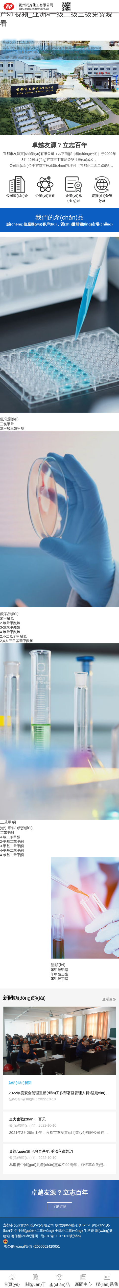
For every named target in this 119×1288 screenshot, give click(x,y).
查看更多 (109, 999)
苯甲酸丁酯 (59, 979)
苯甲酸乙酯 (59, 974)
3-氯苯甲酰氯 (10, 627)
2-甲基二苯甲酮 (12, 841)
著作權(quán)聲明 (24, 1236)
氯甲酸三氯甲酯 (12, 428)
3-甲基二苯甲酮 (12, 846)
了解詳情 (60, 1206)
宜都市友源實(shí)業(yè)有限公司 (28, 154)
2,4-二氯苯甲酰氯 (13, 636)
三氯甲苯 (7, 424)
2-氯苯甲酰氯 (10, 623)
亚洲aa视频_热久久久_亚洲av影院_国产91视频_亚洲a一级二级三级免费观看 (58, 14)
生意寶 (89, 1231)
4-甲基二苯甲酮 (12, 850)
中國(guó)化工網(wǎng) (36, 1231)
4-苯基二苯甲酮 (12, 855)
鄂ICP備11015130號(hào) (61, 1236)
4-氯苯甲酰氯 (10, 632)
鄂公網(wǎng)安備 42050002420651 (32, 1246)
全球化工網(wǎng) (69, 1231)
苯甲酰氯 (7, 618)
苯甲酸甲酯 (59, 970)
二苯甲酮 (7, 833)
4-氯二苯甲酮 (10, 837)
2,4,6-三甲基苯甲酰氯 (16, 641)
